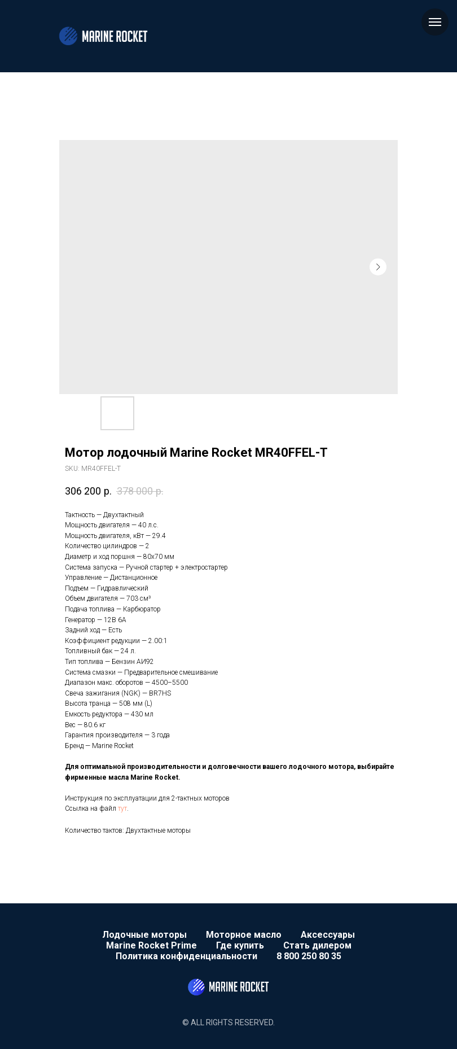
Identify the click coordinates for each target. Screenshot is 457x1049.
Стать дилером (317, 945)
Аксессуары (328, 934)
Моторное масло (244, 934)
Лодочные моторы (144, 934)
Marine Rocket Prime (151, 945)
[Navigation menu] (435, 22)
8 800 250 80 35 (308, 956)
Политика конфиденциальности (186, 956)
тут (122, 808)
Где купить (240, 945)
